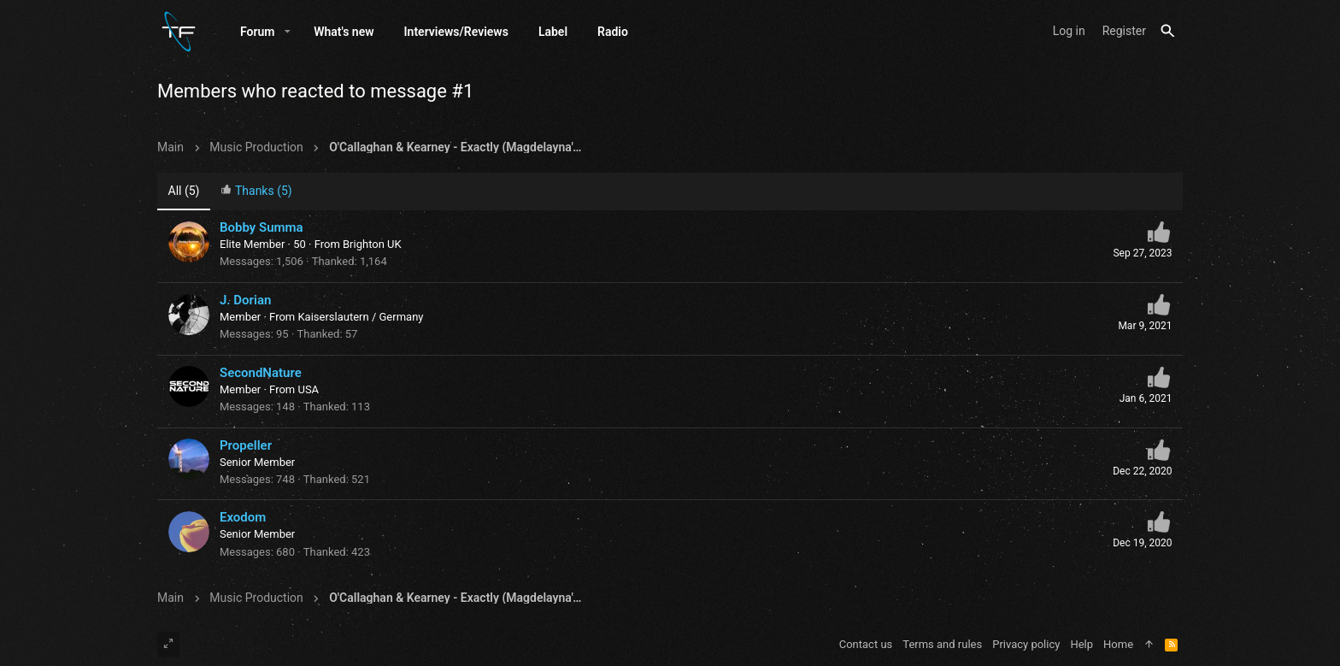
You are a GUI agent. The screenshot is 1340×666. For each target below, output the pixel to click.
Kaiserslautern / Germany (360, 316)
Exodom (243, 517)
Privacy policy (1026, 644)
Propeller (246, 445)
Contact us (866, 644)
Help (1081, 644)
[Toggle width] (168, 644)
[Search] (1168, 31)
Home (1118, 644)
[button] (287, 31)
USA (308, 389)
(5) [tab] (184, 190)
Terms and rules (942, 644)
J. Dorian (245, 300)
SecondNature (261, 372)
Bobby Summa (261, 227)
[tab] (256, 192)
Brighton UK (372, 244)
